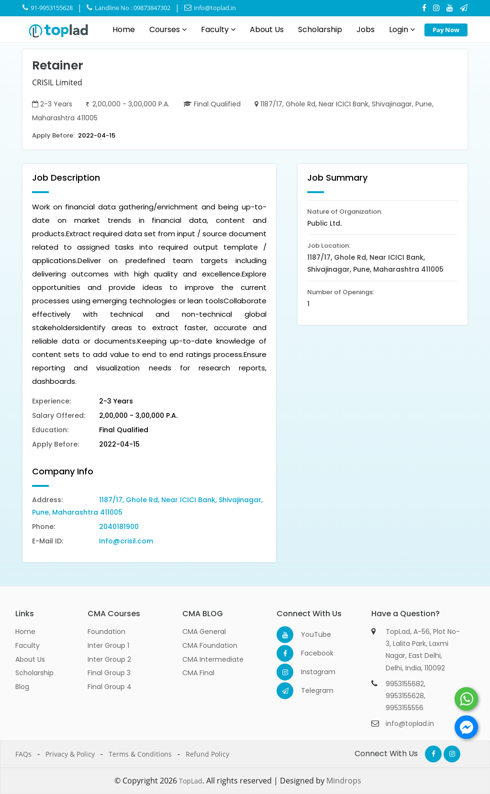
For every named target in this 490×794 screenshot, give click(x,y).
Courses (168, 29)
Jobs (365, 29)
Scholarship (320, 29)
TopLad (190, 780)
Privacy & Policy (70, 754)
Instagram (309, 672)
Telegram (309, 690)
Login (402, 29)
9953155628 (405, 696)
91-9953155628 (47, 7)
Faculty (218, 29)
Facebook (309, 653)
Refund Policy (207, 754)
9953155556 (404, 708)
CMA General (204, 631)
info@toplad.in (210, 7)
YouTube (309, 634)
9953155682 (405, 684)
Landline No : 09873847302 (128, 7)
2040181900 (119, 526)
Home (123, 29)
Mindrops (343, 780)
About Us (267, 29)
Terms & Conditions (140, 754)
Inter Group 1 (108, 645)
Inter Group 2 (109, 659)
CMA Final (198, 673)
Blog (22, 686)
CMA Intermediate (213, 659)
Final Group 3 (109, 673)
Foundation (106, 631)
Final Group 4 (110, 686)
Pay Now (446, 29)
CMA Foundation (209, 645)
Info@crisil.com (126, 541)
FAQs (23, 754)
